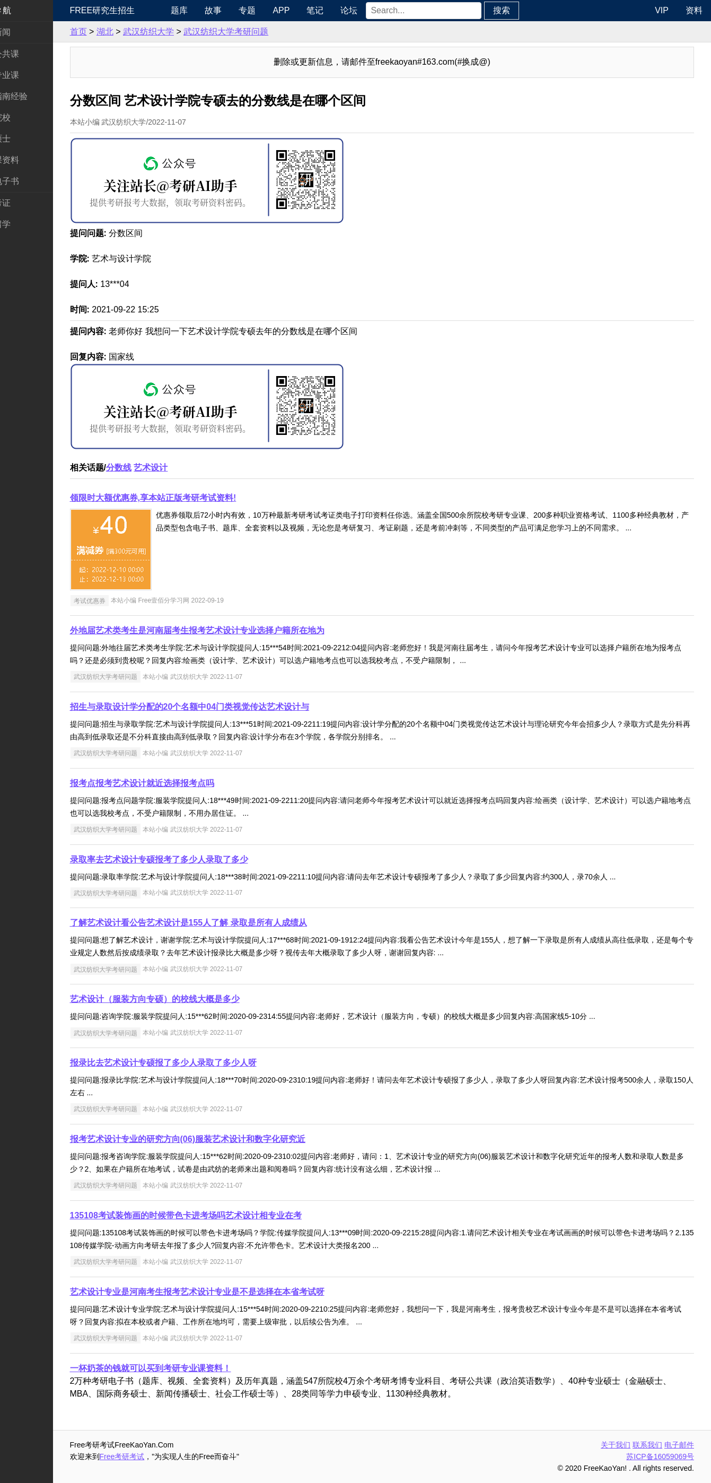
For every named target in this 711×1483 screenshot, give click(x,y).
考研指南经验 (33, 96)
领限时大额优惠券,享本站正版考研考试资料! (185, 497)
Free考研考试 (154, 1456)
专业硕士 (25, 138)
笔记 (341, 10)
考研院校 (25, 117)
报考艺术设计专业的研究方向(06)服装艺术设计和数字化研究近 (219, 1139)
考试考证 (25, 202)
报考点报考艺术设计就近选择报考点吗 (174, 783)
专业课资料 (29, 159)
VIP (662, 10)
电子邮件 (679, 1445)
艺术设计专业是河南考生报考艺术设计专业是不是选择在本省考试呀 (229, 1291)
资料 (694, 10)
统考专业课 (29, 75)
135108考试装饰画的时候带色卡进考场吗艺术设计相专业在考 (217, 1215)
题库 (206, 10)
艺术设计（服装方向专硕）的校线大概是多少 (186, 999)
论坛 (375, 10)
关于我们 (615, 1445)
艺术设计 (183, 467)
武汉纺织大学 (180, 31)
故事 (240, 10)
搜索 (528, 10)
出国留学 (25, 224)
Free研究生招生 (134, 10)
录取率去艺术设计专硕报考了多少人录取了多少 (191, 859)
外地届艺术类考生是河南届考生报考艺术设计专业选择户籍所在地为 (229, 630)
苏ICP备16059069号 (660, 1456)
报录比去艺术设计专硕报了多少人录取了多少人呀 (195, 1062)
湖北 (136, 31)
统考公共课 (29, 53)
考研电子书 (29, 181)
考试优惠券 (121, 600)
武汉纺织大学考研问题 (258, 31)
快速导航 (25, 10)
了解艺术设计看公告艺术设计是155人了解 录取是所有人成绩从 (220, 922)
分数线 (150, 467)
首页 (110, 31)
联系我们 (647, 1445)
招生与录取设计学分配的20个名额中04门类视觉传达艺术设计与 (221, 706)
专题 (274, 10)
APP (308, 10)
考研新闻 (25, 32)
